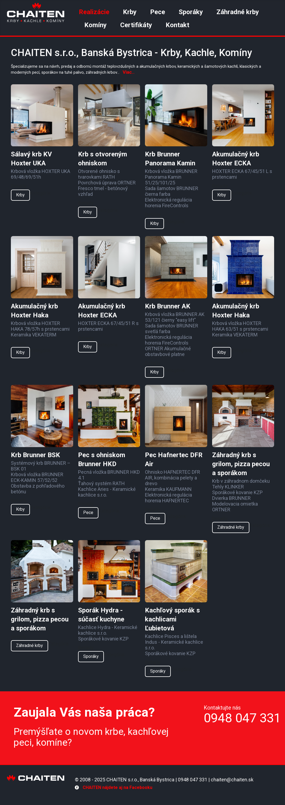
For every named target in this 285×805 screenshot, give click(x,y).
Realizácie (94, 12)
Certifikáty (136, 25)
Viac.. (129, 72)
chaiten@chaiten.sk (232, 779)
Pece (157, 12)
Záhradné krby (237, 12)
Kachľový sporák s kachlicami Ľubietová (172, 619)
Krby (130, 12)
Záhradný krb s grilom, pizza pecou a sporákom (241, 464)
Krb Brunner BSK (35, 455)
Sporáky (191, 12)
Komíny (95, 25)
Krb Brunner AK (167, 306)
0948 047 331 (242, 717)
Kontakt (177, 25)
